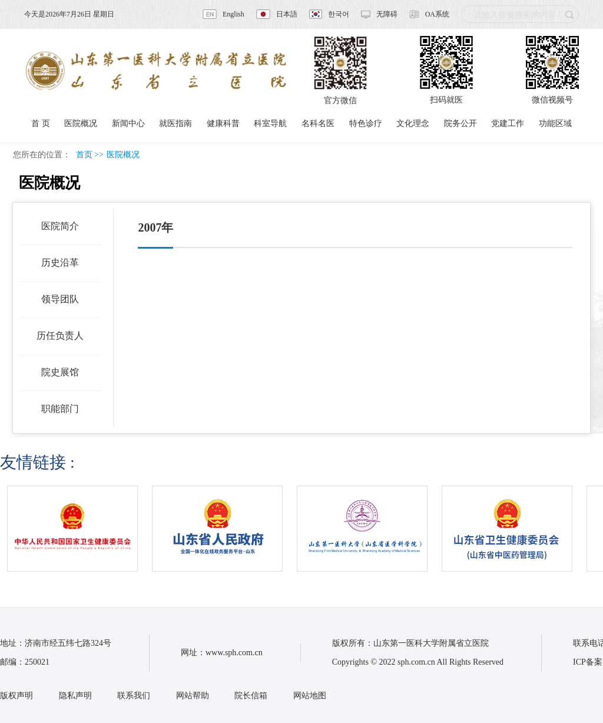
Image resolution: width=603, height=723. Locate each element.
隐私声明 (75, 695)
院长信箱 (250, 695)
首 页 (40, 123)
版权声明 (16, 695)
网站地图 (309, 695)
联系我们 (133, 695)
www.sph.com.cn (234, 652)
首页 (84, 154)
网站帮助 (192, 695)
